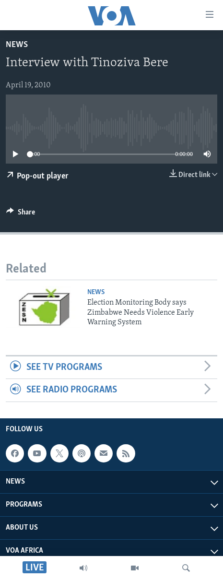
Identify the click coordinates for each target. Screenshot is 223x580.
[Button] (20, 214)
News (17, 44)
